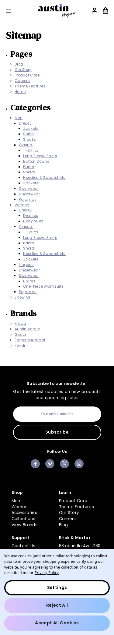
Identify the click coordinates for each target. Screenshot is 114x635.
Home (20, 91)
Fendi (20, 345)
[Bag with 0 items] (105, 10)
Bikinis (29, 281)
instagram (79, 463)
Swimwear (29, 188)
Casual (26, 145)
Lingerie (26, 264)
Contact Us (24, 546)
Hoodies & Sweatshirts (44, 177)
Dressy (25, 123)
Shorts (29, 172)
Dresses (30, 215)
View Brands (25, 525)
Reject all (57, 605)
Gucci (20, 334)
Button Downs (36, 161)
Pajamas (27, 199)
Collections (24, 519)
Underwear (29, 194)
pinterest (49, 463)
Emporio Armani (30, 340)
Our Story (23, 69)
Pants (28, 167)
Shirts (28, 134)
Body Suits (33, 221)
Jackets (30, 128)
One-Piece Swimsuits (43, 286)
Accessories (24, 513)
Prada (20, 323)
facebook (35, 463)
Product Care (27, 75)
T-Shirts (30, 150)
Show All (22, 297)
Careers (22, 80)
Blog (19, 64)
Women (22, 205)
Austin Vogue (27, 329)
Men (18, 117)
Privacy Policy (47, 572)
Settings (57, 587)
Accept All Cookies (57, 623)
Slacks (29, 139)
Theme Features (30, 86)
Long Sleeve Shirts (40, 156)
